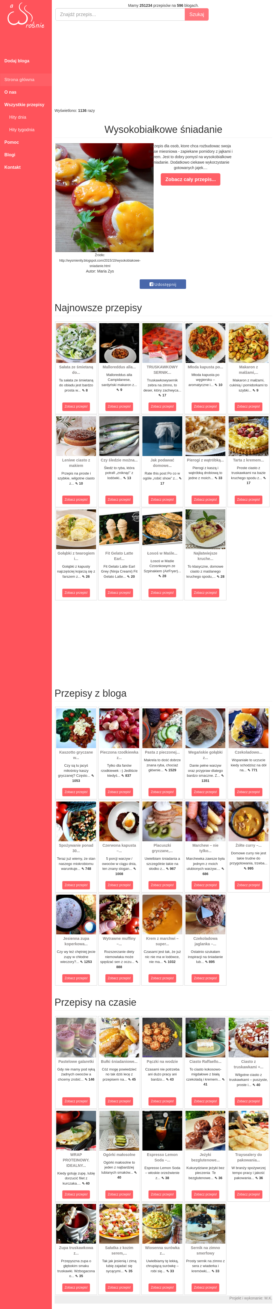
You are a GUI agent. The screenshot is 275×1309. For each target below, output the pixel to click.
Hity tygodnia (19, 129)
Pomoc (11, 142)
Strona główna (19, 79)
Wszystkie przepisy (24, 104)
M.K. (268, 1298)
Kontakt (12, 167)
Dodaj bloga (16, 61)
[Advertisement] (163, 64)
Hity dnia (15, 117)
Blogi (9, 154)
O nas (10, 92)
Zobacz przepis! (76, 406)
